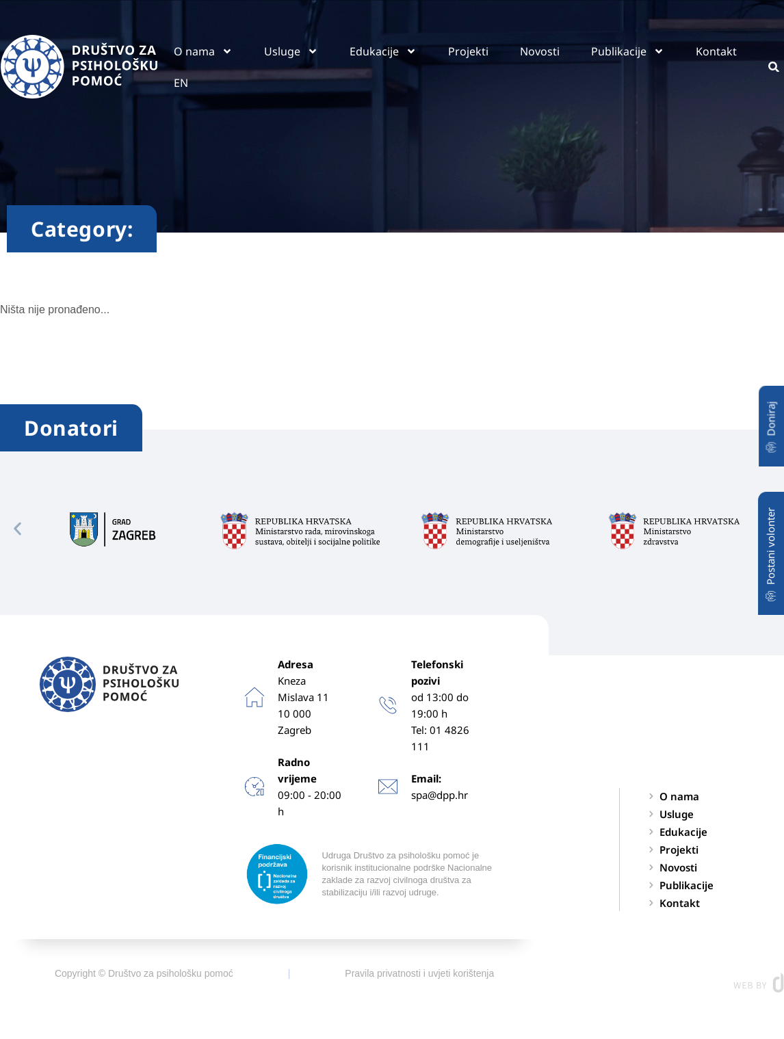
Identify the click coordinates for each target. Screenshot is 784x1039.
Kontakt (716, 51)
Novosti (540, 51)
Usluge (291, 51)
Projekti (468, 51)
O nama (203, 51)
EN (181, 82)
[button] (17, 528)
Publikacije (627, 51)
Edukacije (383, 51)
